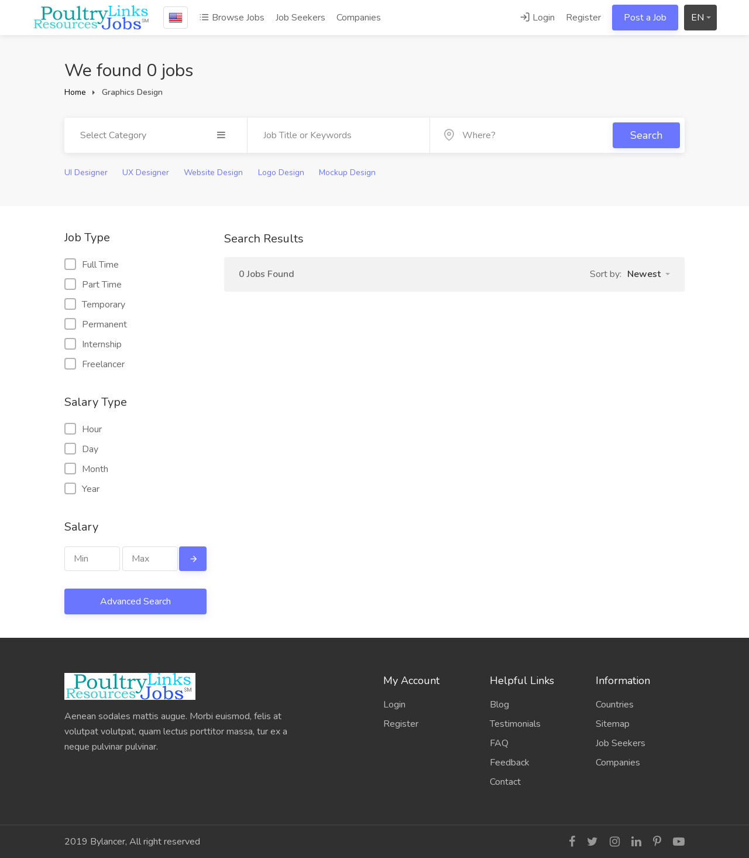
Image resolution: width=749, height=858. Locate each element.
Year (81, 489)
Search (646, 135)
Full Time (91, 264)
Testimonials (515, 723)
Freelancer (94, 364)
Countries (615, 704)
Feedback (510, 762)
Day (81, 449)
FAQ (499, 743)
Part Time (93, 284)
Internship (93, 344)
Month (86, 469)
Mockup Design (347, 172)
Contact (505, 781)
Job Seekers (300, 17)
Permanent (95, 324)
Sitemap (613, 723)
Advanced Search (135, 601)
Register (583, 17)
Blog (499, 704)
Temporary (94, 304)
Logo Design (281, 172)
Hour (83, 429)
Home (75, 92)
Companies (358, 17)
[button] (648, 274)
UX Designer (145, 172)
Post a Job (645, 17)
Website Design (213, 172)
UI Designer (86, 172)
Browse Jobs (231, 17)
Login (537, 17)
